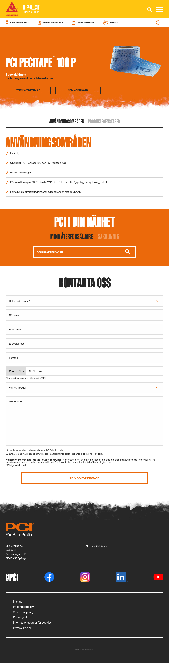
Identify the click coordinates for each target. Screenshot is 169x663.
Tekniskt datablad (28, 90)
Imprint (17, 601)
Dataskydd (20, 617)
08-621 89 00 (99, 545)
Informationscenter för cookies (32, 622)
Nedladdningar (78, 90)
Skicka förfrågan (84, 478)
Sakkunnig (108, 236)
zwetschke (90, 649)
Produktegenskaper (104, 121)
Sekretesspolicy (57, 450)
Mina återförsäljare (71, 236)
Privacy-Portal (22, 628)
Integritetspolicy (23, 606)
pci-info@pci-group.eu (92, 454)
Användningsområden (66, 121)
